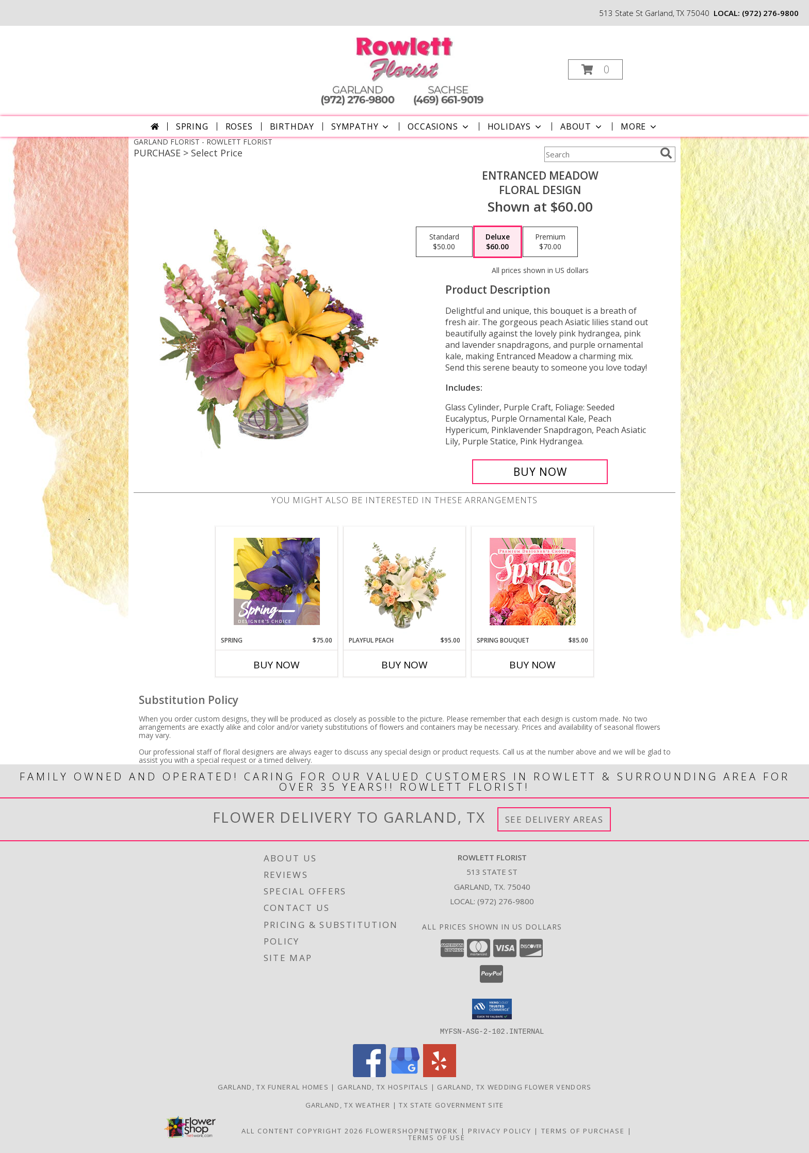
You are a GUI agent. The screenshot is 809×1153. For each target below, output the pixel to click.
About (582, 126)
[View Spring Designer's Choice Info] (277, 581)
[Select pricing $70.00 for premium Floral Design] (550, 242)
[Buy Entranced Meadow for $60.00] (540, 471)
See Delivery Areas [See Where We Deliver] (554, 819)
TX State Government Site (451, 1104)
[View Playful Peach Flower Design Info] (405, 581)
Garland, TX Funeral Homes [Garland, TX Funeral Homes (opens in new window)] (273, 1086)
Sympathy (361, 126)
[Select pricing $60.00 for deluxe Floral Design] (498, 242)
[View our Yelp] (439, 1074)
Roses (239, 126)
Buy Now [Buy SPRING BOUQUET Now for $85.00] (532, 664)
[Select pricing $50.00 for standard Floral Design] (444, 242)
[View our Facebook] (369, 1074)
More (639, 126)
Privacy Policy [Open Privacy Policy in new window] (499, 1130)
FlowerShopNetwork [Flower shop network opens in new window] (412, 1130)
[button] (595, 69)
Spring (192, 126)
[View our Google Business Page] (404, 1074)
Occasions (439, 126)
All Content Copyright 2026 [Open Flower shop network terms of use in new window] (302, 1130)
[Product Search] (600, 154)
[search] (666, 153)
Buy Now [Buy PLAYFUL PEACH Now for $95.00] (404, 664)
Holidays (515, 126)
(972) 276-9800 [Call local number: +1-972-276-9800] (770, 13)
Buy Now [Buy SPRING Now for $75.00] (276, 664)
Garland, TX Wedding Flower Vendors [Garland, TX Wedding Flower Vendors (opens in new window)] (514, 1086)
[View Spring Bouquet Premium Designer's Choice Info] (533, 581)
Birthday (292, 126)
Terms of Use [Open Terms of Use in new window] (436, 1137)
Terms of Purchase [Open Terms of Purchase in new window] (583, 1130)
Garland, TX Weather (348, 1104)
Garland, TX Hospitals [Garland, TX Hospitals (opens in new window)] (382, 1086)
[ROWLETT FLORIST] (403, 66)
